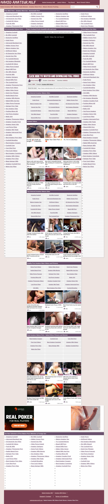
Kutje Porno (85, 14)
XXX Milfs (9, 135)
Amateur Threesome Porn (14, 26)
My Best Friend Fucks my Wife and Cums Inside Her (35, 399)
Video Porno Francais (13, 103)
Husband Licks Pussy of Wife (53, 305)
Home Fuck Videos (37, 26)
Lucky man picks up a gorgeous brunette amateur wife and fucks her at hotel (34, 306)
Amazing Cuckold (12, 14)
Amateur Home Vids (12, 124)
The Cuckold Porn (87, 23)
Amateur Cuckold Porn (13, 164)
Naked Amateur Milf (48, 2)
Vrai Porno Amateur (12, 114)
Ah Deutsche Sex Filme (13, 18)
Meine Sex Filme (11, 166)
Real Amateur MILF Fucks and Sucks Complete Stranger (35, 327)
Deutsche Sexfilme (62, 14)
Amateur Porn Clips (12, 158)
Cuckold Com (10, 145)
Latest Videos (61, 2)
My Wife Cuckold (36, 14)
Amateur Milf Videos (47, 84)
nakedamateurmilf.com (36, 500)
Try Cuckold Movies (62, 18)
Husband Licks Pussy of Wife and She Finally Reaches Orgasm (35, 184)
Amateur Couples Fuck (13, 122)
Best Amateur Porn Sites (14, 137)
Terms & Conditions (61, 496)
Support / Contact (45, 496)
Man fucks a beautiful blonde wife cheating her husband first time (53, 163)
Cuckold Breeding (12, 140)
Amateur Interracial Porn (14, 132)
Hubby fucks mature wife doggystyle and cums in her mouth (53, 400)
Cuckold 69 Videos (12, 21)
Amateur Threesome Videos (15, 119)
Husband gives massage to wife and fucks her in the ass (72, 183)
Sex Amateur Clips (12, 108)
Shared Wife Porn (61, 23)
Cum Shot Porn (11, 148)
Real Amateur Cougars (13, 143)
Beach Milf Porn (61, 21)
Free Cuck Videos (11, 151)
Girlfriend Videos (86, 16)
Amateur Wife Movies (13, 98)
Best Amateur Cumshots (14, 153)
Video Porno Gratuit (37, 21)
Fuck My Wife (10, 23)
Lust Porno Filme (11, 127)
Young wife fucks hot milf (52, 254)
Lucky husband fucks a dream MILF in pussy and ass (35, 255)
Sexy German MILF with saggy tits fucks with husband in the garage (71, 328)
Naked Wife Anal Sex (12, 101)
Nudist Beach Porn (12, 95)
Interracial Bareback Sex (14, 16)
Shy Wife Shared (86, 21)
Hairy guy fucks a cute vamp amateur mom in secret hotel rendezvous (71, 163)
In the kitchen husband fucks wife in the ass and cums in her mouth (53, 235)
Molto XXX (9, 116)
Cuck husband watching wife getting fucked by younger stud (72, 255)
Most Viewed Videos (83, 2)
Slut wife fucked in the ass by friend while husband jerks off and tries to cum (35, 378)
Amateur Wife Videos (13, 156)
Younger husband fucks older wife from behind (35, 234)
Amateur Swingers (37, 23)
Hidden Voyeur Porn (37, 16)
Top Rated (71, 2)
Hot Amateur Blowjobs (88, 18)
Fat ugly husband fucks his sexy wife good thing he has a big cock (53, 184)
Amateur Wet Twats (12, 130)
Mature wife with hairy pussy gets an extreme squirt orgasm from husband (35, 163)
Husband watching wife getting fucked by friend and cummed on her (53, 328)
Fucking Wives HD (12, 111)
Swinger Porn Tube (12, 106)
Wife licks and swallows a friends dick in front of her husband (70, 378)
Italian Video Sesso (62, 26)
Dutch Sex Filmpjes (87, 26)
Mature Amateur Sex (62, 16)
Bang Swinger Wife (12, 161)
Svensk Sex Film (36, 18)
